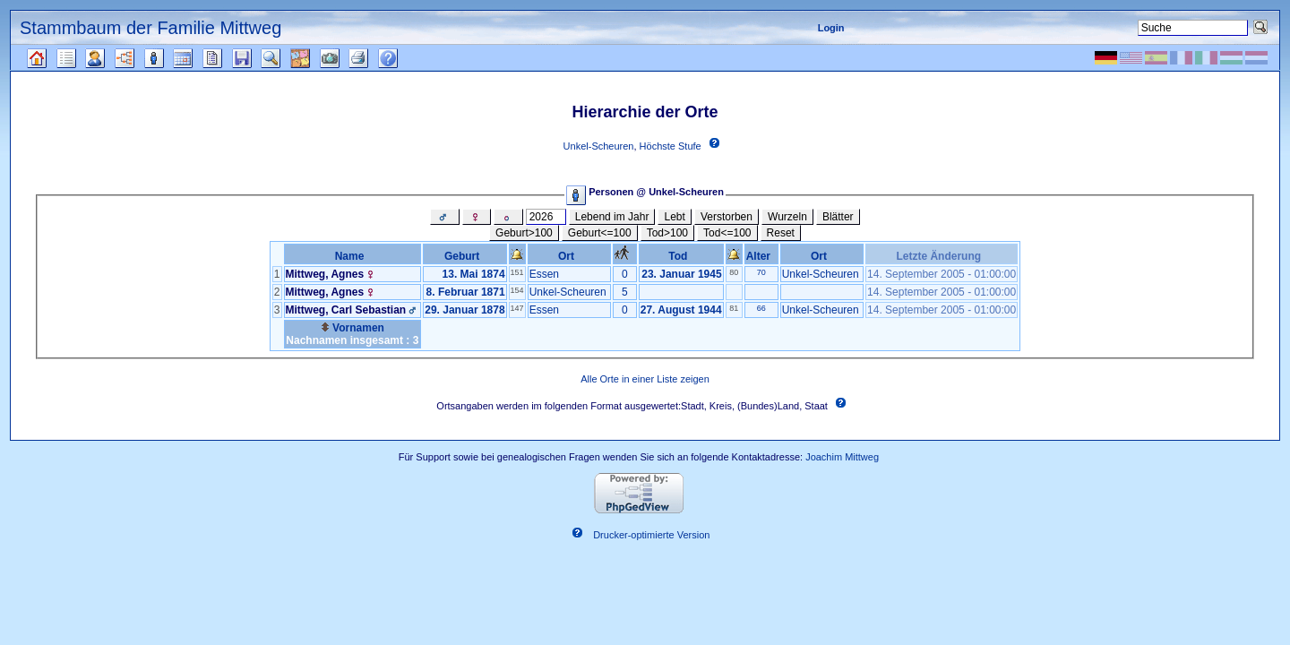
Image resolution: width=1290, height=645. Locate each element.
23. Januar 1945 (681, 274)
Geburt (465, 256)
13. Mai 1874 (474, 274)
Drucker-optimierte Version (651, 535)
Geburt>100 (524, 233)
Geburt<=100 (600, 233)
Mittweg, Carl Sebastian (346, 310)
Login (831, 27)
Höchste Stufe (670, 146)
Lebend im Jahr (612, 217)
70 (761, 272)
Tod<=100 (727, 233)
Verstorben (726, 217)
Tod (680, 256)
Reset (781, 233)
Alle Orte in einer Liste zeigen (645, 379)
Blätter (838, 217)
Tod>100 (667, 233)
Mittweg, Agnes (325, 274)
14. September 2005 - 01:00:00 (941, 274)
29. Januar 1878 (464, 310)
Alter (761, 256)
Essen (544, 274)
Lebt (674, 217)
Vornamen (352, 328)
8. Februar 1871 (465, 292)
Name (352, 256)
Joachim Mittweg (842, 457)
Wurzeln (787, 217)
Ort (569, 256)
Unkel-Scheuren (598, 146)
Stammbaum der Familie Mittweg (150, 28)
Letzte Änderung (941, 256)
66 (761, 308)
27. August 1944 (681, 310)
